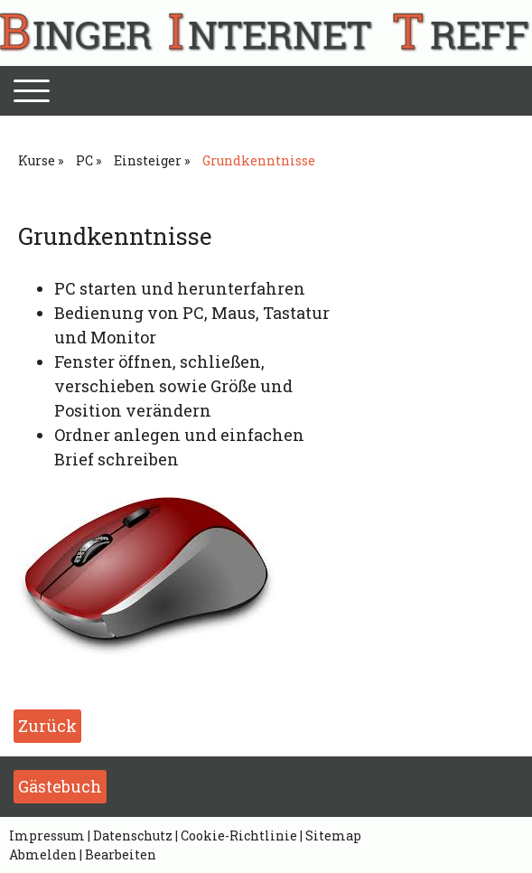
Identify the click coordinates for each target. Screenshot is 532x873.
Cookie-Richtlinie (239, 835)
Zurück (47, 726)
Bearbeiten (120, 854)
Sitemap (333, 835)
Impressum (47, 835)
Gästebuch (60, 786)
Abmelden (44, 854)
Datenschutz (133, 835)
